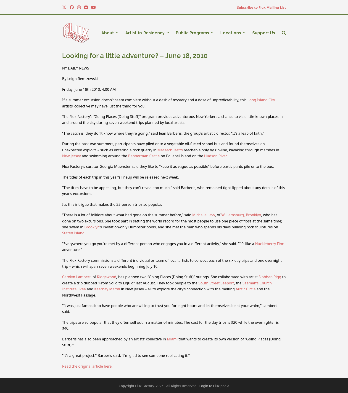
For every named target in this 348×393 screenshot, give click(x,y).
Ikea (82, 288)
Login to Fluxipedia (214, 385)
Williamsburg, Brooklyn (241, 214)
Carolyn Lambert (76, 276)
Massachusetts (170, 149)
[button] (283, 33)
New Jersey (71, 155)
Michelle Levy (203, 214)
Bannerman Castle (144, 155)
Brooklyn (92, 227)
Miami (172, 339)
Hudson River (215, 155)
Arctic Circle (246, 288)
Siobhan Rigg (269, 276)
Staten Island (73, 232)
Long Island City (261, 99)
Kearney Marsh (107, 288)
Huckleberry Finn (269, 243)
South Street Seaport (216, 283)
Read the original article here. (87, 366)
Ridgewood (106, 276)
